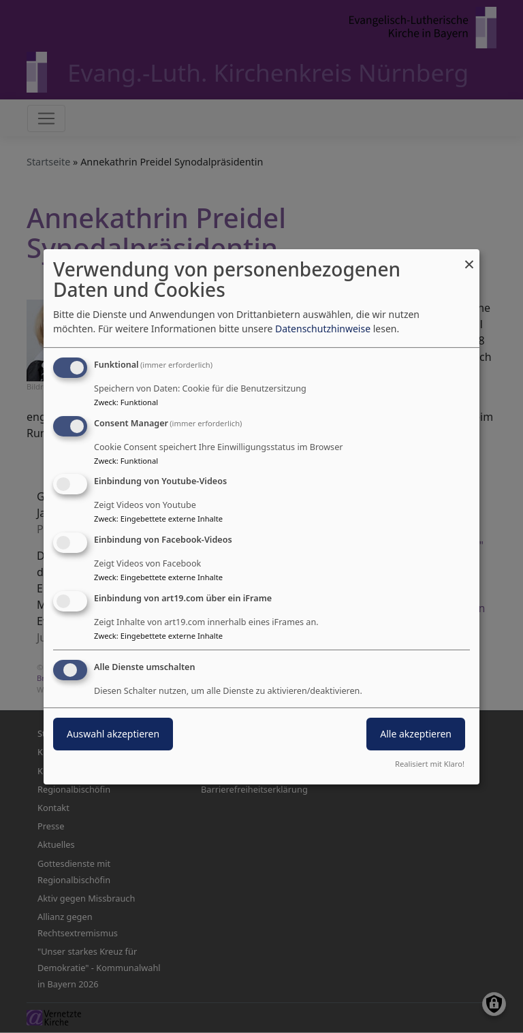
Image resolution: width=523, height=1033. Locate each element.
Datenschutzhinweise (322, 328)
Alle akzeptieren (415, 733)
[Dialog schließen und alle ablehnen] (469, 257)
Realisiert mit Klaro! (429, 764)
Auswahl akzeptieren (113, 733)
